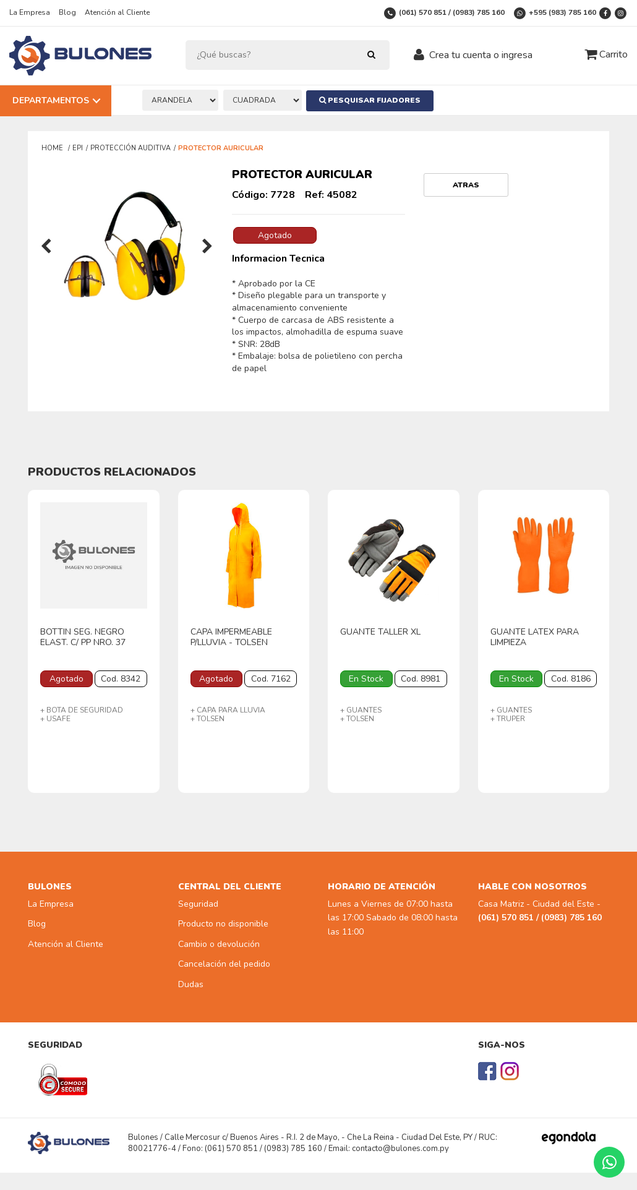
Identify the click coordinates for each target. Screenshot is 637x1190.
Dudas (190, 984)
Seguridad (198, 904)
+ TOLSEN (207, 719)
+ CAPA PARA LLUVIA (227, 710)
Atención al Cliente (117, 12)
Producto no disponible (223, 924)
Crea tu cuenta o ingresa (480, 55)
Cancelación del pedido (224, 964)
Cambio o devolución (219, 944)
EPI (77, 148)
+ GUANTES (361, 710)
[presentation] (46, 247)
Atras (466, 185)
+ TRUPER (507, 719)
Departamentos (50, 100)
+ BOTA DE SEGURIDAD (81, 710)
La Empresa (29, 12)
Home (53, 148)
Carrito (606, 54)
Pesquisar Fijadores (371, 100)
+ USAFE (55, 719)
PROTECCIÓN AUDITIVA (130, 148)
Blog (67, 12)
